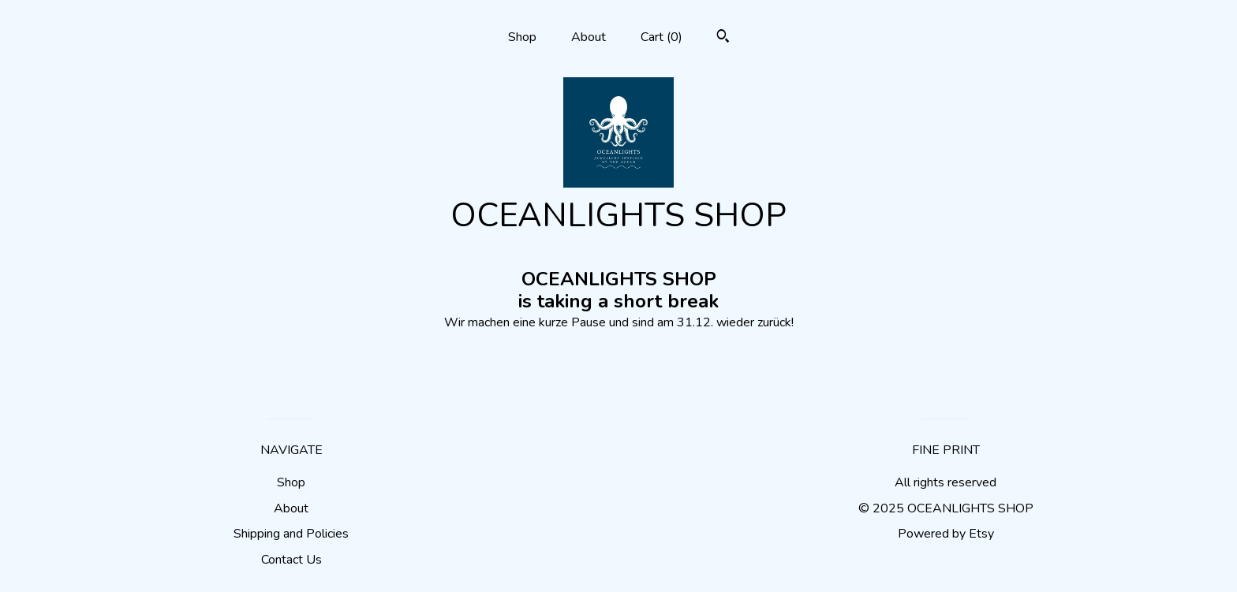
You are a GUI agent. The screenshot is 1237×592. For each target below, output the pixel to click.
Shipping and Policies (291, 533)
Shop (522, 37)
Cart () (661, 37)
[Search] (723, 38)
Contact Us (291, 559)
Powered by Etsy (946, 533)
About (588, 37)
